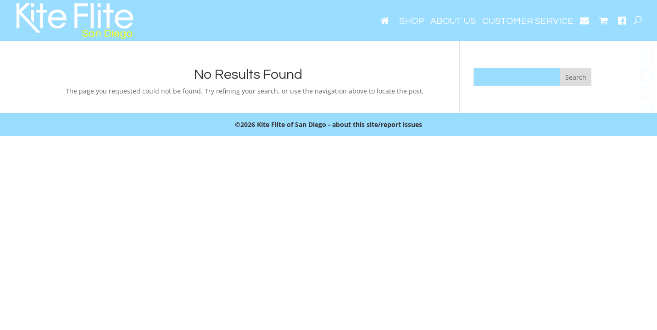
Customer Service (527, 22)
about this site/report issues (377, 124)
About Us (453, 22)
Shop (411, 22)
